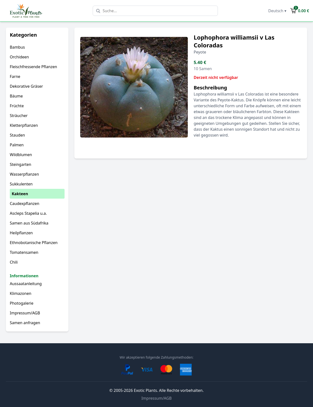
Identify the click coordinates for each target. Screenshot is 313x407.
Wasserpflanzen (24, 174)
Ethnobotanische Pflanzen (33, 242)
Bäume (16, 96)
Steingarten (20, 164)
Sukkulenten (21, 184)
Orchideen (19, 57)
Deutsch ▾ (277, 10)
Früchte (17, 105)
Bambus (17, 47)
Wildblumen (21, 154)
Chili (14, 262)
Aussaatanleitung (26, 283)
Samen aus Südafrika (29, 223)
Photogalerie (21, 303)
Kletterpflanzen (24, 125)
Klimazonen (20, 293)
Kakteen (20, 193)
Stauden (17, 135)
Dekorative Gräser (26, 86)
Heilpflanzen (21, 233)
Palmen (17, 145)
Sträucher (19, 115)
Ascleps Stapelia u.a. (28, 213)
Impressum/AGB (25, 313)
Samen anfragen (25, 322)
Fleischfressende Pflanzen (33, 66)
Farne (15, 76)
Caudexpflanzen (24, 203)
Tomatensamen (24, 252)
